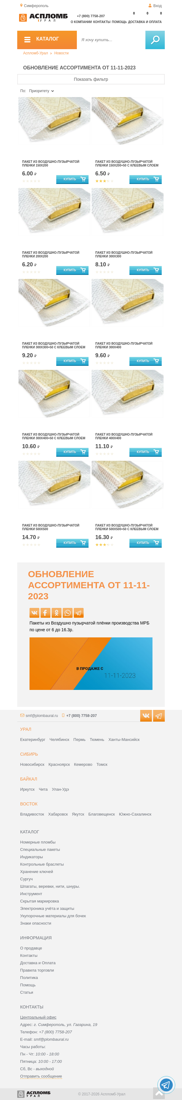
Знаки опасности (35, 923)
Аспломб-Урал (35, 53)
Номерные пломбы (38, 842)
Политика (29, 977)
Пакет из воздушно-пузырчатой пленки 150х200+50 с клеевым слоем (126, 163)
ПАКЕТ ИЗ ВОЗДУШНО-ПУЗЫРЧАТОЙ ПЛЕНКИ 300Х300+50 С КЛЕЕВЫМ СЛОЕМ (53, 345)
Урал (25, 729)
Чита (43, 789)
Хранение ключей (36, 871)
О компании (81, 22)
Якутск (78, 814)
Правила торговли (37, 970)
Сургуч (26, 879)
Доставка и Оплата (38, 963)
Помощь (119, 22)
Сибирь (29, 754)
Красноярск (59, 764)
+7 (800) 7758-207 (91, 16)
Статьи (26, 992)
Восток (29, 803)
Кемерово (83, 764)
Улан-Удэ (60, 789)
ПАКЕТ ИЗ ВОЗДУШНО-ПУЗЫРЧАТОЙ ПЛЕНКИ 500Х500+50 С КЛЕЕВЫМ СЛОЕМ (126, 527)
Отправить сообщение (41, 1076)
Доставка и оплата (145, 22)
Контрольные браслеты (42, 864)
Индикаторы (31, 857)
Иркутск (27, 789)
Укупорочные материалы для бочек (53, 916)
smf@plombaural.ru (42, 716)
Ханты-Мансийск (124, 739)
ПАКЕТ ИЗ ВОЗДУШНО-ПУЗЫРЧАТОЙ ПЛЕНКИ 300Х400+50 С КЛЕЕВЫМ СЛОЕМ (53, 436)
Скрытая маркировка (39, 901)
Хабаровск (58, 814)
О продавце (31, 948)
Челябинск (59, 739)
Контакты (101, 22)
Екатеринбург (33, 739)
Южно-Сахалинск (135, 814)
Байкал (28, 779)
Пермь (79, 739)
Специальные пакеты (40, 849)
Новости (61, 53)
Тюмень (97, 739)
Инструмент (31, 893)
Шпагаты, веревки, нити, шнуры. (50, 886)
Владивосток (32, 814)
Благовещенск (101, 814)
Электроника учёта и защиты (47, 908)
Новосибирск (32, 764)
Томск (102, 764)
